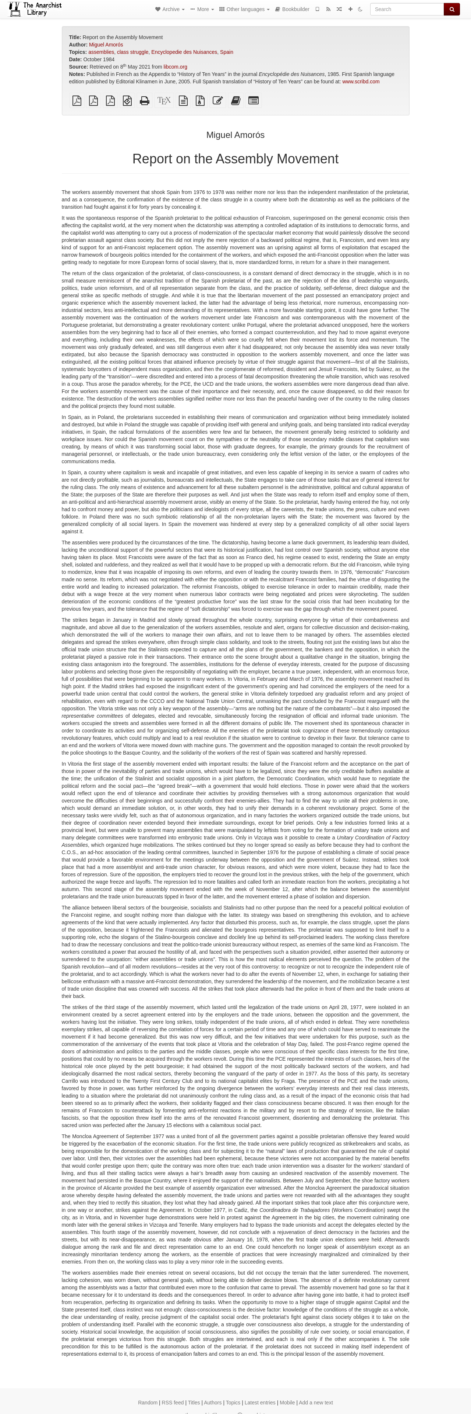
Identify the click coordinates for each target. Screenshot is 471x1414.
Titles (194, 1403)
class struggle (133, 52)
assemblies (101, 52)
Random (147, 1403)
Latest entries (260, 1403)
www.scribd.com (360, 81)
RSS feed (173, 1403)
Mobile (287, 1403)
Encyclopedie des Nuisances (184, 52)
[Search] (407, 9)
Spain (226, 52)
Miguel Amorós (106, 45)
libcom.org (176, 67)
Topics (233, 1403)
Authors (213, 1403)
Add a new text (316, 1403)
